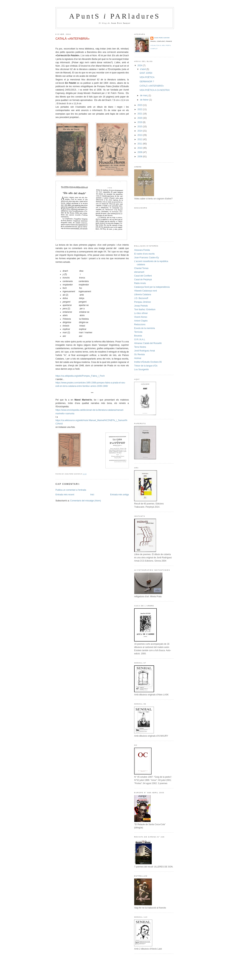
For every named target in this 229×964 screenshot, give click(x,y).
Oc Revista (139, 354)
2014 (140, 131)
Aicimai (137, 358)
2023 (140, 105)
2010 (140, 148)
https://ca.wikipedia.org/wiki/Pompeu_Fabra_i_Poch (80, 376)
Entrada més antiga (119, 494)
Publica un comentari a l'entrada (70, 490)
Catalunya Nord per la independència (152, 287)
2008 (140, 156)
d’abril (143, 69)
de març (144, 95)
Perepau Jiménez (142, 302)
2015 (140, 126)
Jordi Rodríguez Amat (144, 350)
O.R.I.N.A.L (139, 339)
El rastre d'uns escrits (144, 254)
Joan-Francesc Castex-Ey (146, 257)
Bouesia (138, 335)
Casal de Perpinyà (143, 279)
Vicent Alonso (140, 317)
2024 (140, 65)
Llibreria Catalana (142, 294)
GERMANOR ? (147, 81)
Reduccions (139, 324)
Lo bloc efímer (141, 313)
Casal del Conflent (143, 276)
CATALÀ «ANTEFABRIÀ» (72, 38)
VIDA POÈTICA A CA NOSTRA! (155, 90)
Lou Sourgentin (141, 369)
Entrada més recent (64, 494)
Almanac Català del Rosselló (148, 343)
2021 (140, 113)
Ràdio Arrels (140, 283)
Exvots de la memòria (144, 328)
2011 (140, 143)
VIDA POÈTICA (147, 77)
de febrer (144, 100)
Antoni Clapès (141, 320)
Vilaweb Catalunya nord (145, 291)
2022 (140, 109)
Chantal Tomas (141, 268)
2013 (140, 135)
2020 (140, 118)
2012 (140, 139)
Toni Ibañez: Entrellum (144, 309)
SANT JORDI (146, 73)
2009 (140, 152)
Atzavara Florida (142, 250)
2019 (140, 122)
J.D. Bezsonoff (141, 298)
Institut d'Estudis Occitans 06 (148, 362)
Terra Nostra (140, 347)
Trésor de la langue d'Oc (146, 365)
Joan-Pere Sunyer (162, 38)
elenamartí (139, 272)
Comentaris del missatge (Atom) (85, 500)
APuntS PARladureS (114, 16)
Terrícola (138, 332)
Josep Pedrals (141, 305)
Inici (92, 494)
